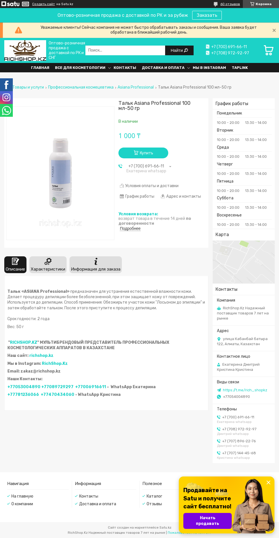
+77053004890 (23, 386)
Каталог (154, 496)
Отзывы (154, 504)
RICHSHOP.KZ (23, 342)
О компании (22, 504)
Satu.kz (165, 527)
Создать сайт (43, 4)
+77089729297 (57, 386)
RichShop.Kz (55, 363)
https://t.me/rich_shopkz (245, 390)
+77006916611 (90, 386)
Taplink (240, 68)
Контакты (125, 68)
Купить (146, 153)
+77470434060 (57, 394)
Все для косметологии (80, 68)
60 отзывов (230, 4)
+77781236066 (23, 394)
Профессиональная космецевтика (81, 87)
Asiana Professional (136, 87)
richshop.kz (41, 355)
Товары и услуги (28, 87)
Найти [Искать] (177, 50)
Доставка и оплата (163, 68)
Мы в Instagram (209, 68)
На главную (22, 496)
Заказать (207, 15)
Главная (40, 68)
